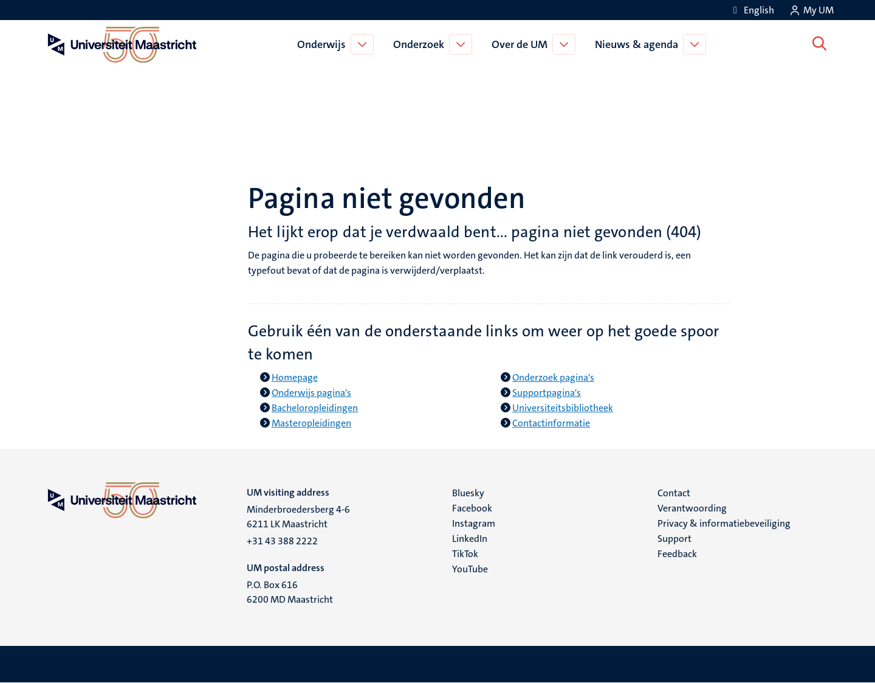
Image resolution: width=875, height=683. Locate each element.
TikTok (465, 553)
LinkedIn (469, 538)
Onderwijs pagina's (311, 392)
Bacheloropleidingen (315, 407)
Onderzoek (421, 44)
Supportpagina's (546, 392)
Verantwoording (692, 508)
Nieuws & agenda (639, 44)
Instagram (473, 523)
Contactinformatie (551, 423)
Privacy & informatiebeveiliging (724, 523)
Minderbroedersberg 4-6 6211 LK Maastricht (298, 516)
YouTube (470, 569)
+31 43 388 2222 (282, 541)
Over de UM (522, 44)
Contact (673, 493)
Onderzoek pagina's (553, 377)
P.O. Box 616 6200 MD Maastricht (290, 592)
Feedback (677, 553)
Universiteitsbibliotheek (562, 407)
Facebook (472, 508)
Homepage (295, 377)
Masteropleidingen (311, 423)
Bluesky (468, 493)
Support (674, 538)
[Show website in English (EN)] (751, 10)
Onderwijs (324, 44)
